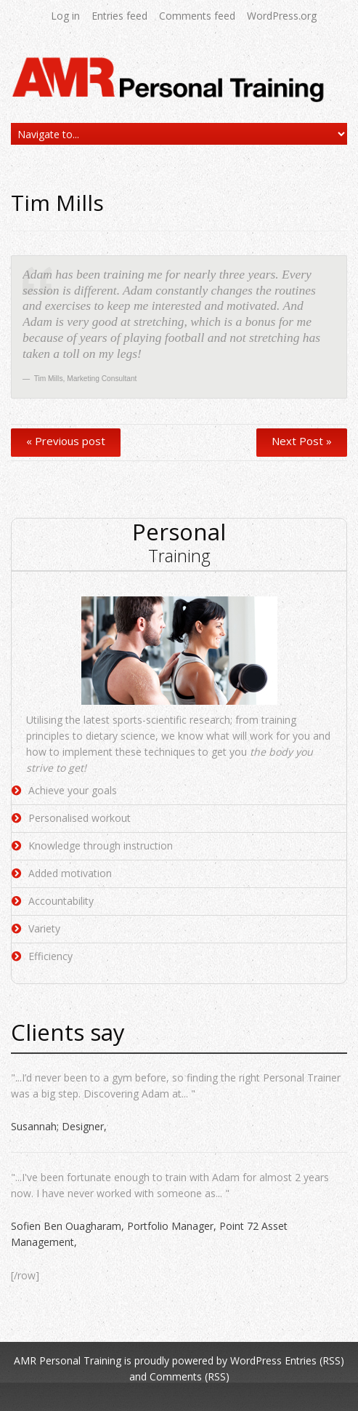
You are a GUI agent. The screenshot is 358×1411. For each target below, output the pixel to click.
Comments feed (197, 16)
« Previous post (65, 440)
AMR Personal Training (67, 1360)
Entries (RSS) (314, 1360)
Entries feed (119, 16)
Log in (65, 16)
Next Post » (302, 440)
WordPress (256, 1360)
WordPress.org (282, 16)
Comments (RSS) (189, 1376)
